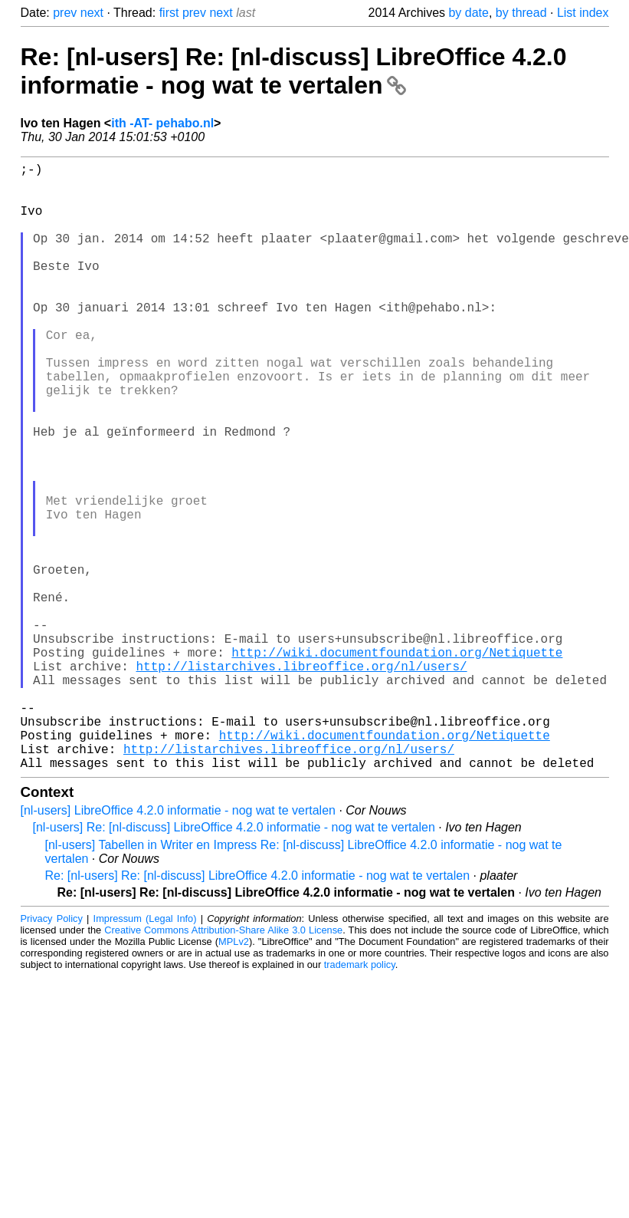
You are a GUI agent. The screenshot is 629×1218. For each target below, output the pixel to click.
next (91, 12)
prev (65, 12)
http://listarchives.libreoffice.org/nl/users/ (301, 779)
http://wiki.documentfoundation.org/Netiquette (396, 762)
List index (583, 12)
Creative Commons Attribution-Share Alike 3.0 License (223, 1065)
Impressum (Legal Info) (145, 1053)
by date (468, 12)
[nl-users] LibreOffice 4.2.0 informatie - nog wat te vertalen (178, 945)
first (169, 12)
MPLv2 (233, 1076)
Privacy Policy (52, 1053)
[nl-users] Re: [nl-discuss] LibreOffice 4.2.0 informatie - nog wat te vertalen (234, 962)
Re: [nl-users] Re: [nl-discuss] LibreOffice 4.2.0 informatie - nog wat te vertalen (294, 71)
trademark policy (359, 1099)
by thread (521, 12)
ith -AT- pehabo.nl (162, 123)
